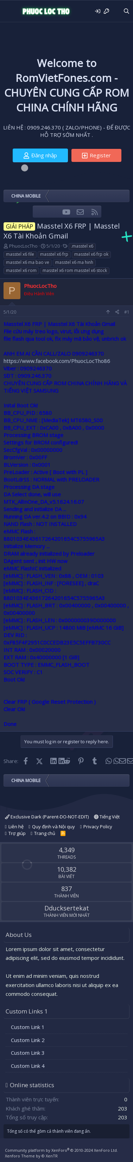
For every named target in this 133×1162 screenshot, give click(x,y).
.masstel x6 (82, 246)
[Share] (117, 312)
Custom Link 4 (28, 1065)
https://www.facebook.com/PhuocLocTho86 (57, 360)
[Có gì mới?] (116, 11)
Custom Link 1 (28, 1026)
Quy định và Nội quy (53, 826)
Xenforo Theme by (31, 1155)
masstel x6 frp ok (91, 254)
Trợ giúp (17, 833)
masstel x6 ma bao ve (27, 262)
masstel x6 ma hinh (74, 262)
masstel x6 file (20, 254)
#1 (126, 312)
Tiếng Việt (107, 816)
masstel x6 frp (54, 254)
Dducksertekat (66, 908)
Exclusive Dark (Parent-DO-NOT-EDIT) (47, 816)
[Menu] (9, 11)
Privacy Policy (97, 826)
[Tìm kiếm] (126, 11)
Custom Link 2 (28, 1039)
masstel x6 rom (21, 270)
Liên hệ (16, 826)
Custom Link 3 (28, 1052)
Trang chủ (44, 833)
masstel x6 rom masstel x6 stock (75, 270)
